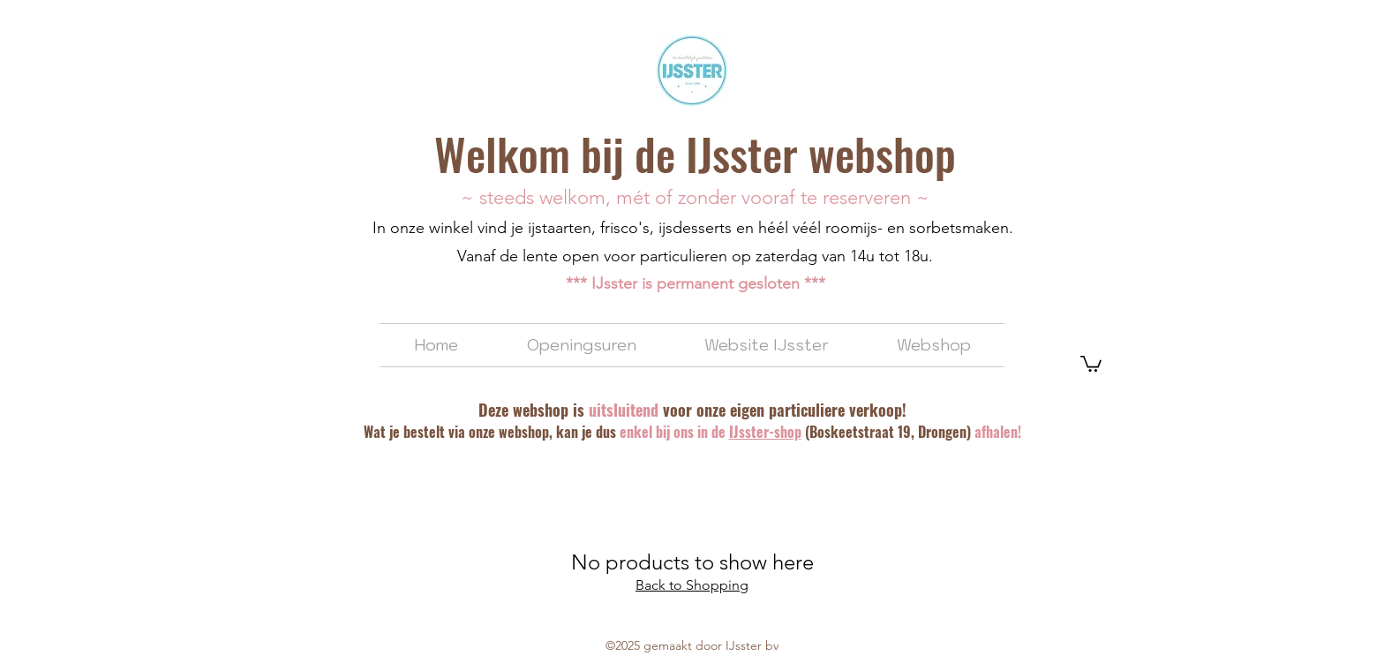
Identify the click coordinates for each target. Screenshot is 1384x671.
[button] (1091, 363)
